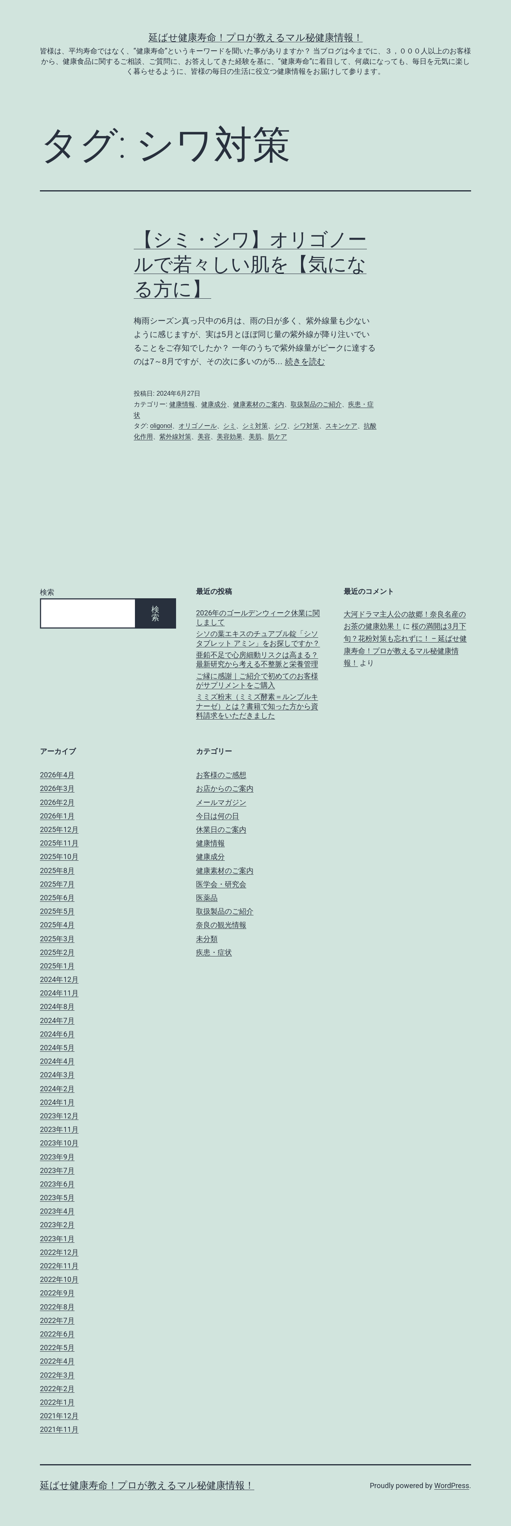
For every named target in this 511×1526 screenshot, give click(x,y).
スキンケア (341, 425)
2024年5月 (57, 1047)
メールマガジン (221, 802)
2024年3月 (57, 1075)
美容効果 (229, 436)
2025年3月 (57, 939)
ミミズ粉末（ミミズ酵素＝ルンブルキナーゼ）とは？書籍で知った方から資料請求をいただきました (257, 706)
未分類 (207, 939)
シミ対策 (255, 425)
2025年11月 (59, 843)
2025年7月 (57, 884)
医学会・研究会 (221, 884)
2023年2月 (57, 1224)
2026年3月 (57, 788)
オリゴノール (197, 425)
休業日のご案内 (221, 829)
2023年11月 (59, 1129)
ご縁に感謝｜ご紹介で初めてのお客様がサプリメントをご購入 (257, 680)
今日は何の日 (217, 816)
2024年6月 (57, 1034)
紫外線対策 (175, 436)
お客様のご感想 (221, 775)
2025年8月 (57, 870)
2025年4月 (57, 925)
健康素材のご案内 (258, 404)
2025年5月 (57, 911)
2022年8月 (57, 1307)
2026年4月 (57, 775)
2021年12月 (59, 1416)
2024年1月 (57, 1102)
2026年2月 (57, 802)
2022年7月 (57, 1320)
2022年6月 (57, 1334)
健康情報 (182, 404)
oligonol (161, 425)
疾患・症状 (214, 952)
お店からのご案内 (225, 788)
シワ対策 (306, 425)
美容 (204, 436)
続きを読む (305, 361)
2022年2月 (57, 1388)
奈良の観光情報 (221, 925)
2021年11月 (59, 1429)
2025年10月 (59, 856)
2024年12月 (59, 979)
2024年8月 (57, 1006)
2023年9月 (57, 1157)
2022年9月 (57, 1293)
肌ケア (277, 436)
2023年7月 (57, 1170)
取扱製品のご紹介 (316, 404)
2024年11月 (59, 993)
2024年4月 (57, 1061)
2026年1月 (57, 816)
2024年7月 (57, 1020)
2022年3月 (57, 1375)
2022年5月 (57, 1347)
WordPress (451, 1485)
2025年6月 (57, 897)
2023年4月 (57, 1211)
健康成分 (214, 404)
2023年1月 (57, 1238)
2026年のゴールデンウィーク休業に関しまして (258, 617)
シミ (229, 425)
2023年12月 (59, 1116)
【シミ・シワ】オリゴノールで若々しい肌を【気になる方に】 (250, 264)
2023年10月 (59, 1143)
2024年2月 (57, 1088)
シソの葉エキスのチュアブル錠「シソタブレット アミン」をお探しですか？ (258, 638)
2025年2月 (57, 952)
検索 (47, 592)
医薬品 (207, 897)
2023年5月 (57, 1197)
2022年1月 (57, 1402)
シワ (280, 425)
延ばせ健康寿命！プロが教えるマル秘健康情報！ (256, 37)
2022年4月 (57, 1361)
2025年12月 (59, 829)
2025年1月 (57, 966)
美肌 (255, 436)
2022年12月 (59, 1252)
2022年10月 (59, 1279)
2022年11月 (59, 1266)
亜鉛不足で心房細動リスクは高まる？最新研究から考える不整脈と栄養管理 (257, 659)
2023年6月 (57, 1184)
